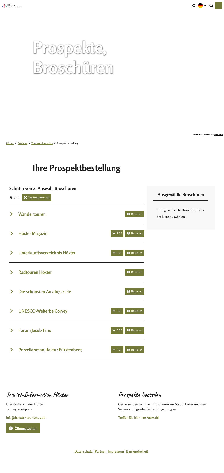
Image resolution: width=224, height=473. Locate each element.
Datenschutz (83, 451)
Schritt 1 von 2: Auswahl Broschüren (42, 188)
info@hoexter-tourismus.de (25, 417)
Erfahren (22, 143)
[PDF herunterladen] (117, 233)
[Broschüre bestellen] (134, 214)
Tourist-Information (42, 143)
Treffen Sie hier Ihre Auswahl (138, 417)
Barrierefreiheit (137, 451)
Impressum (116, 451)
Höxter (10, 143)
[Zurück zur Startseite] (12, 5)
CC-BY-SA (219, 134)
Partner (100, 451)
